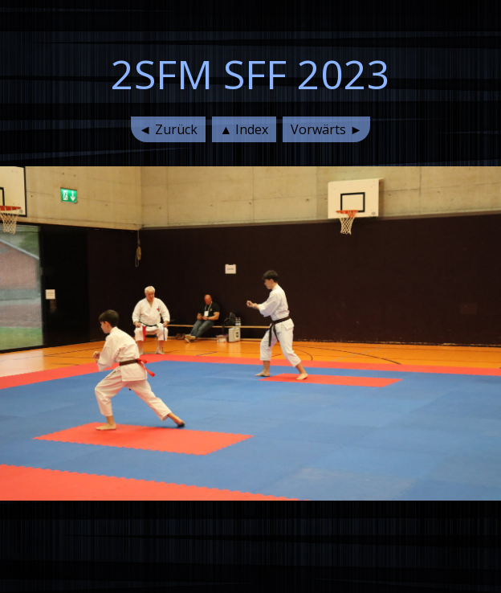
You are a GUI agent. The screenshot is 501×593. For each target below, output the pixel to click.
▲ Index (244, 129)
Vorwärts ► (326, 129)
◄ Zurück (168, 129)
